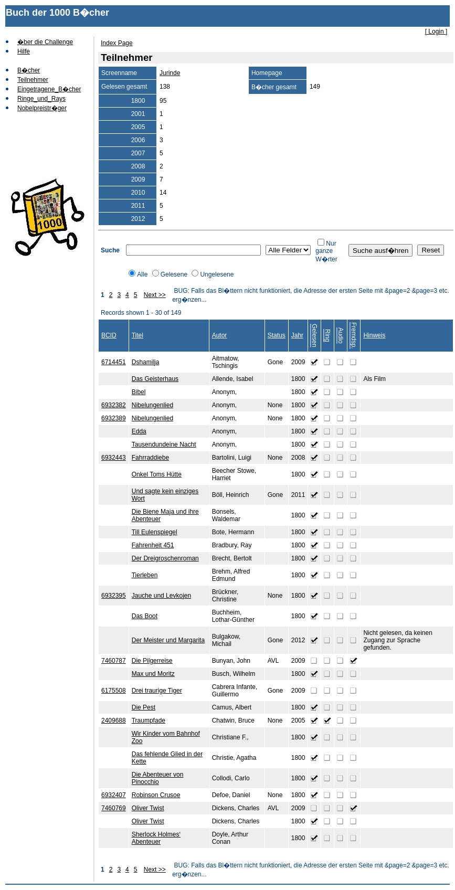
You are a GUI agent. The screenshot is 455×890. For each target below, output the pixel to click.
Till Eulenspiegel (154, 532)
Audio (340, 335)
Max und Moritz (153, 673)
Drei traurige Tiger (157, 690)
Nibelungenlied (152, 405)
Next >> (155, 295)
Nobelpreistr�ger (42, 108)
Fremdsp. (353, 335)
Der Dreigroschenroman (165, 558)
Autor (219, 335)
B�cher (28, 70)
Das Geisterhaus (155, 379)
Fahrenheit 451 (153, 545)
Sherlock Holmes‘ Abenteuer (156, 838)
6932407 (113, 795)
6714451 (113, 362)
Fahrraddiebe (150, 457)
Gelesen (314, 335)
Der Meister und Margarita (168, 640)
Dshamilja (146, 362)
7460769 (113, 808)
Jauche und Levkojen (161, 595)
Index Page (117, 43)
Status (276, 335)
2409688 (113, 720)
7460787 (113, 660)
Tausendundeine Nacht (164, 444)
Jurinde (170, 73)
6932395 (113, 595)
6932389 (113, 418)
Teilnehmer (32, 79)
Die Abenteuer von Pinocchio (158, 778)
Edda (139, 431)
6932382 (113, 405)
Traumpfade (148, 720)
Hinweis (374, 335)
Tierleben (145, 575)
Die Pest (143, 707)
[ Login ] (436, 31)
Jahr (297, 335)
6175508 (113, 690)
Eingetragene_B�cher (49, 89)
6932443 (113, 457)
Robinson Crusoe (156, 795)
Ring (327, 335)
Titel (137, 335)
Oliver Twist (148, 808)
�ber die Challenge (45, 42)
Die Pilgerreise (152, 660)
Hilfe (23, 51)
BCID (109, 335)
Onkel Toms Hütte (157, 474)
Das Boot (144, 616)
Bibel (139, 392)
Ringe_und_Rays (41, 98)
